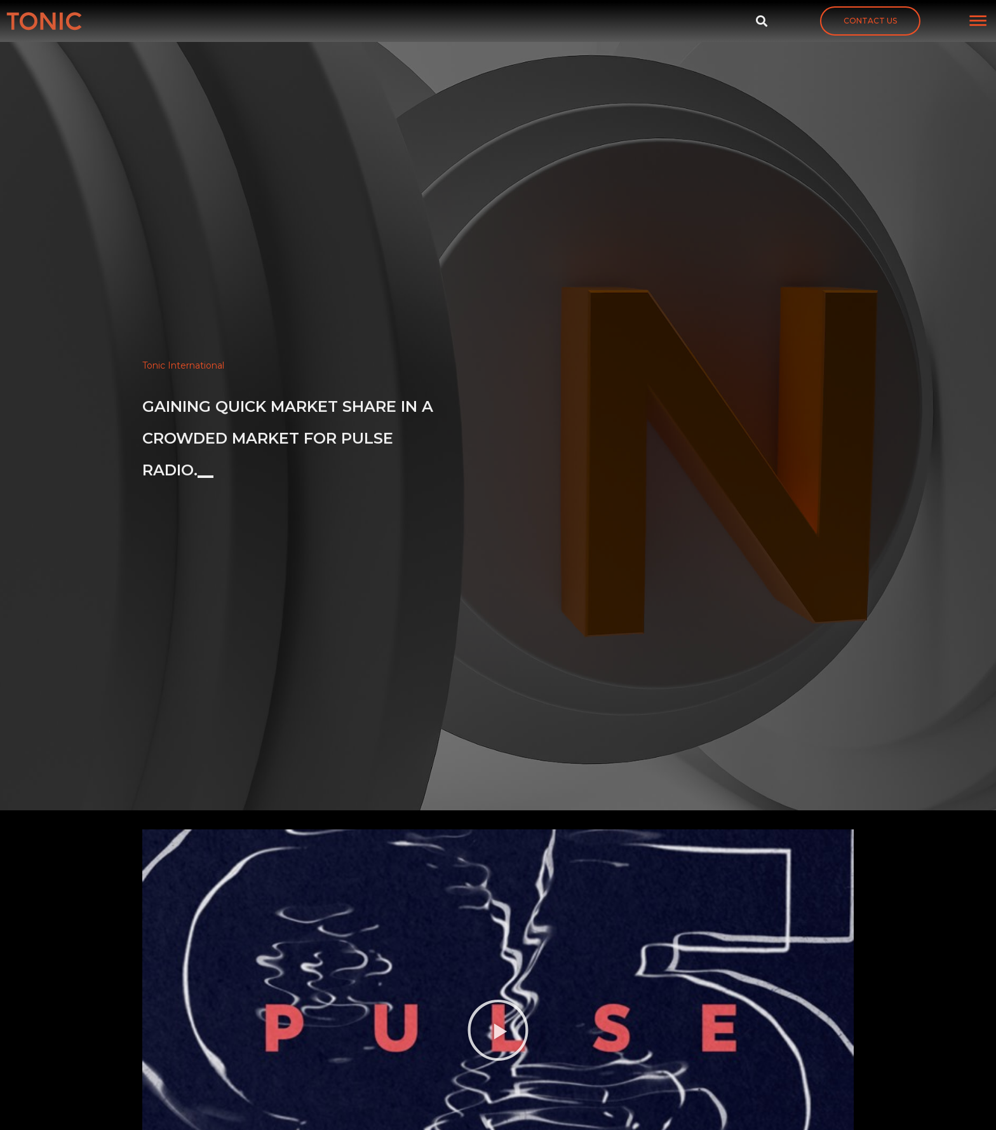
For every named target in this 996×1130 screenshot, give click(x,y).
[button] (870, 21)
